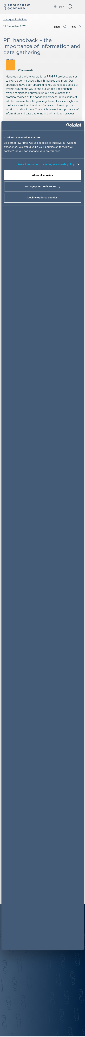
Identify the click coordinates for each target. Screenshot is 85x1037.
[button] (70, 8)
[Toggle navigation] (78, 7)
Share (57, 26)
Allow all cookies (42, 175)
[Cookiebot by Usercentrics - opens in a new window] (66, 125)
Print (73, 26)
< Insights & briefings (15, 19)
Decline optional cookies (43, 197)
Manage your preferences (42, 186)
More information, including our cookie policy (46, 164)
